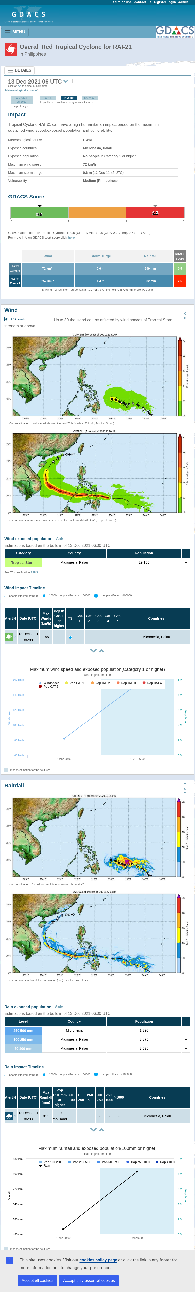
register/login (165, 2)
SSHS (34, 572)
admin (183, 2)
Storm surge (101, 256)
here (71, 237)
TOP (185, 313)
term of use (122, 2)
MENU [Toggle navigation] (14, 32)
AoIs (60, 539)
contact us (143, 2)
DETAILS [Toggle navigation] (19, 71)
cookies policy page (98, 1260)
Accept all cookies (37, 1280)
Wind (48, 256)
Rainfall (150, 256)
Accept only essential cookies (89, 1280)
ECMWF (90, 98)
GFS (48, 98)
